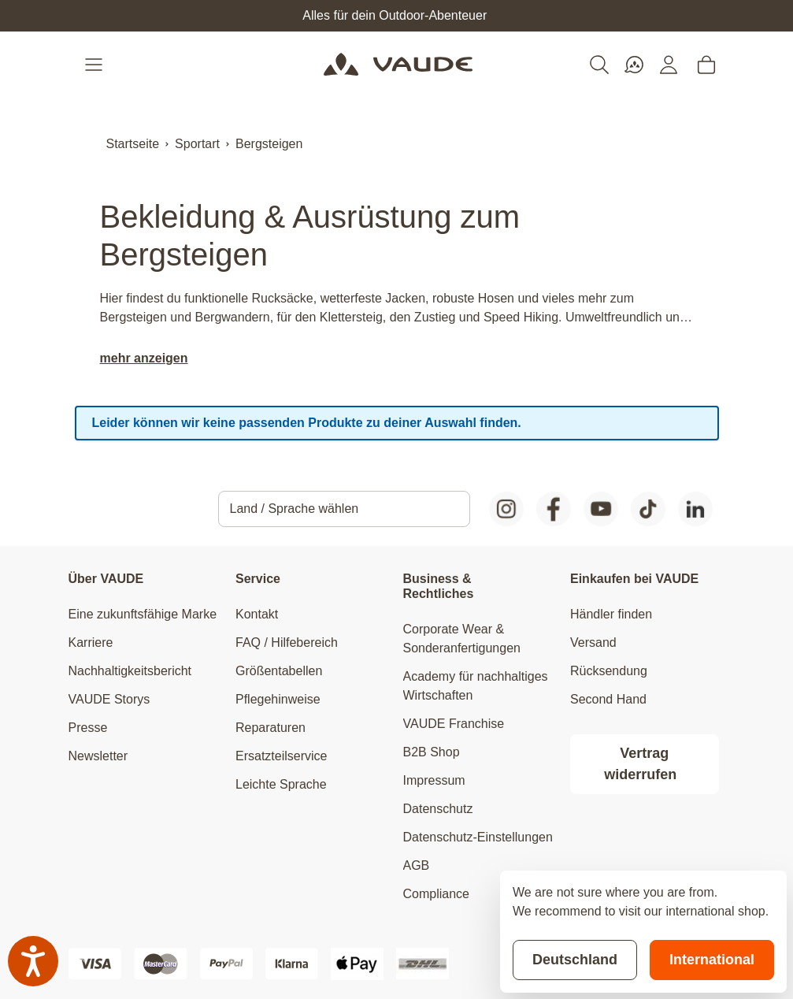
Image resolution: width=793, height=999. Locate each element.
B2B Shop (431, 752)
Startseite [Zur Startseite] (133, 143)
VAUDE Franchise (454, 723)
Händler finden (611, 614)
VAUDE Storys (109, 699)
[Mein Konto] (668, 64)
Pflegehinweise (278, 699)
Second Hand (608, 699)
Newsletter (98, 756)
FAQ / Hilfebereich (286, 642)
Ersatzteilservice (281, 756)
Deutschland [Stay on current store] (574, 959)
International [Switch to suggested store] (711, 959)
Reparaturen (270, 727)
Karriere (91, 642)
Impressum (434, 780)
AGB (416, 865)
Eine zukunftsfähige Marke (143, 614)
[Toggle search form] (599, 64)
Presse (88, 727)
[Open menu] (95, 64)
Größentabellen (278, 671)
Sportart (197, 143)
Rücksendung (608, 671)
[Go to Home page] (398, 64)
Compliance (436, 894)
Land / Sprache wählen (294, 508)
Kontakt (256, 614)
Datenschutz (438, 808)
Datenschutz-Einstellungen (478, 837)
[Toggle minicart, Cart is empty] (706, 64)
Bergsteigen (268, 143)
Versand (593, 642)
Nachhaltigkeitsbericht (130, 671)
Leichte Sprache (281, 784)
